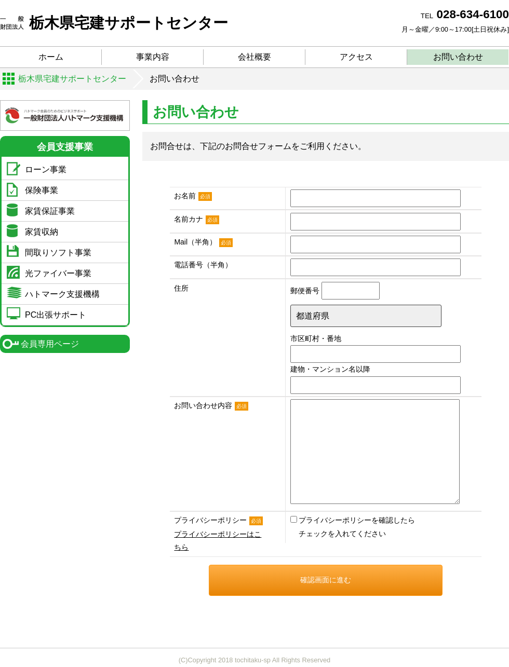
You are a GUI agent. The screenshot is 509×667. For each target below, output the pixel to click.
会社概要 (254, 56)
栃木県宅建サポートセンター (114, 23)
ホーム (50, 56)
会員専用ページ (50, 343)
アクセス (356, 56)
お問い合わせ (458, 56)
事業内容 (152, 56)
